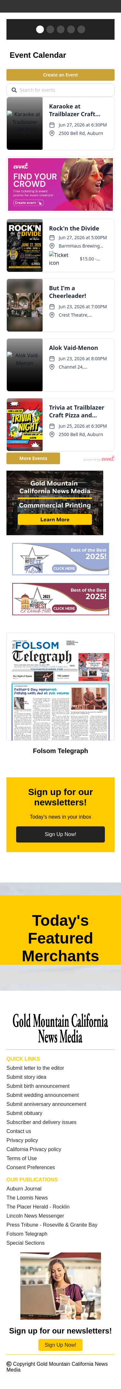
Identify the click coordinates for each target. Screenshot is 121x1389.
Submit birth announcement (38, 1086)
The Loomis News (27, 1197)
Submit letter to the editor (35, 1068)
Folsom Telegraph (26, 1234)
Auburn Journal (24, 1188)
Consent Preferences (30, 1167)
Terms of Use (21, 1158)
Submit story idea (26, 1077)
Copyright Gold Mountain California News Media (57, 1367)
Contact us (18, 1131)
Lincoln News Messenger (35, 1216)
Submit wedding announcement (42, 1095)
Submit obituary (24, 1113)
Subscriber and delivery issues (41, 1122)
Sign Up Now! (60, 834)
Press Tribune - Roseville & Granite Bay (51, 1225)
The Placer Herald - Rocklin (38, 1207)
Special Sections (25, 1243)
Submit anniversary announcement (46, 1104)
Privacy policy (22, 1140)
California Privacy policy (33, 1149)
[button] (40, 29)
